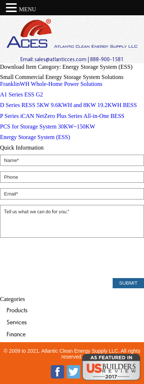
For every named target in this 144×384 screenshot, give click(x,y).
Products (17, 310)
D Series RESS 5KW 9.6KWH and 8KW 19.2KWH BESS (68, 105)
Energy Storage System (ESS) (35, 137)
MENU (27, 9)
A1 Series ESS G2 (21, 94)
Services (17, 322)
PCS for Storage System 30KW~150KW (47, 126)
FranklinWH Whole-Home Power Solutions (51, 84)
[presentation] (55, 258)
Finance (16, 334)
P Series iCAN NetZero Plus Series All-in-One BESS (62, 116)
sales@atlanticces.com (60, 60)
